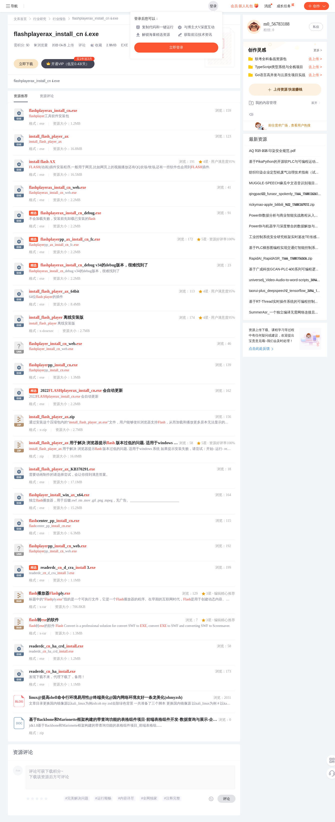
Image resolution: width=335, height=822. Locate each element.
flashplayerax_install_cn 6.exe (56, 35)
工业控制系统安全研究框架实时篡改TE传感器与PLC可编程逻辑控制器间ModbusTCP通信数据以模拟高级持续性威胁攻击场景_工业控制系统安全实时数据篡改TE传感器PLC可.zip (285, 237)
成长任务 (286, 5)
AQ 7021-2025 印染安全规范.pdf (272, 151)
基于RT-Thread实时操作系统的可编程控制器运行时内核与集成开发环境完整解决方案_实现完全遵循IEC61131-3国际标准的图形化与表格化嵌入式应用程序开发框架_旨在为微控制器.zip (285, 302)
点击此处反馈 (261, 349)
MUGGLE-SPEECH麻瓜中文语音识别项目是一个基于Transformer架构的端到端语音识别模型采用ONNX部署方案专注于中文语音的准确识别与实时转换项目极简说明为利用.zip (285, 183)
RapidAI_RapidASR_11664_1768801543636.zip (280, 259)
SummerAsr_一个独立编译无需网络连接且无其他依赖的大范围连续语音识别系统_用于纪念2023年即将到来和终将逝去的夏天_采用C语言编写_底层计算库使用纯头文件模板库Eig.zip (285, 312)
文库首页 (20, 19)
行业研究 (39, 19)
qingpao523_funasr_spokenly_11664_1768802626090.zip (285, 194)
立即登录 (176, 47)
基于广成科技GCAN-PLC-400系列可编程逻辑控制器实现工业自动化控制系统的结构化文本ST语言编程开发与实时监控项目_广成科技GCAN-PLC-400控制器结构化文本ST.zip (285, 269)
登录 (213, 6)
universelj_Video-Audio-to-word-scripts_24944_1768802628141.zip (285, 280)
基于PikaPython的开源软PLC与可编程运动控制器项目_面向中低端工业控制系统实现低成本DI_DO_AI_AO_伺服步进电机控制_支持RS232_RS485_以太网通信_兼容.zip (285, 162)
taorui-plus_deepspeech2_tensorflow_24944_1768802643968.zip (285, 291)
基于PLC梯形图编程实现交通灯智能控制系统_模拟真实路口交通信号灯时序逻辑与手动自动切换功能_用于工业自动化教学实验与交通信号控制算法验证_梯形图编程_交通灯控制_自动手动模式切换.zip (285, 248)
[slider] (37, 798)
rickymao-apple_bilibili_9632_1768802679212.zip (281, 205)
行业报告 (59, 19)
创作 (316, 6)
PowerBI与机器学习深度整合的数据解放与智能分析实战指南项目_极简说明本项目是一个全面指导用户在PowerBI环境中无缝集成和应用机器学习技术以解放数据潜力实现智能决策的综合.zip (285, 226)
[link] (20, 19)
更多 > (318, 50)
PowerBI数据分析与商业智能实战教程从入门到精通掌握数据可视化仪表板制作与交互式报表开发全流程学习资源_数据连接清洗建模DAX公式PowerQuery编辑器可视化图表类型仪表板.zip (285, 216)
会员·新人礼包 (244, 5)
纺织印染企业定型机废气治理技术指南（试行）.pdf (285, 173)
